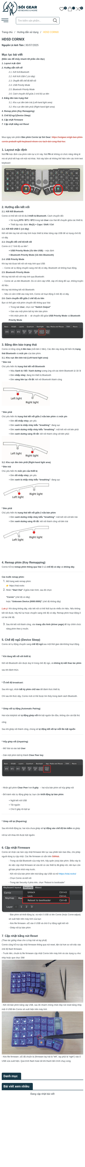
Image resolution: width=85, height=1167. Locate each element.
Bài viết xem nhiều (16, 1086)
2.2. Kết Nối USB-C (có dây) (22, 76)
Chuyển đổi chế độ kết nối (24, 81)
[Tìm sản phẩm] (37, 20)
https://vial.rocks (16, 585)
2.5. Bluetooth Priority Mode (22, 89)
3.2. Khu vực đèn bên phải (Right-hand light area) (32, 107)
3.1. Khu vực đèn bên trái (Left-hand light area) (30, 102)
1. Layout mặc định (11, 63)
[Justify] (55, 20)
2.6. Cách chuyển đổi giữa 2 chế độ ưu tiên (29, 94)
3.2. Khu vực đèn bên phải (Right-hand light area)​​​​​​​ (26, 462)
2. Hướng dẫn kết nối (12, 68)
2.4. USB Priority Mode (19, 85)
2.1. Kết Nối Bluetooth (19, 72)
